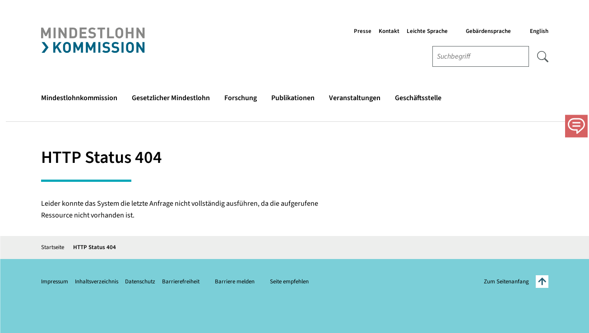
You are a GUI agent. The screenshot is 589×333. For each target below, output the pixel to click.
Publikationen (293, 98)
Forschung (240, 98)
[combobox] (480, 56)
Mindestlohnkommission (79, 98)
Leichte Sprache (427, 31)
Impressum (54, 281)
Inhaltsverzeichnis (96, 281)
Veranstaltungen (354, 98)
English (539, 31)
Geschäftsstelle (418, 98)
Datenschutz (140, 281)
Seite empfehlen (289, 281)
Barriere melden (235, 281)
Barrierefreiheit (180, 281)
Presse (362, 31)
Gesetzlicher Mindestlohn (171, 98)
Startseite (52, 247)
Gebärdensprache (488, 31)
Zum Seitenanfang (516, 281)
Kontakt (389, 31)
